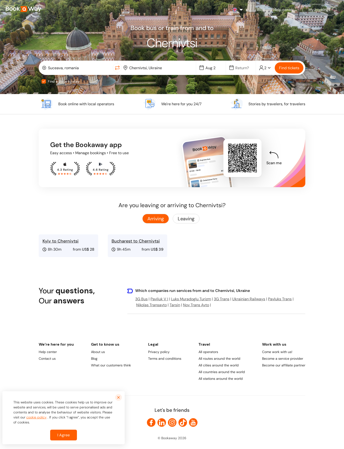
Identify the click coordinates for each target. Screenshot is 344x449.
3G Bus (141, 298)
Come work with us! (277, 352)
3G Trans (221, 298)
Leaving (186, 219)
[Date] (213, 67)
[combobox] (77, 68)
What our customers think (111, 365)
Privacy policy (159, 352)
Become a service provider (282, 358)
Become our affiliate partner (283, 365)
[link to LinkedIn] (161, 422)
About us (98, 352)
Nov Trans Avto (196, 304)
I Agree (63, 435)
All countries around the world (222, 372)
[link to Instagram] (172, 422)
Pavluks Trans (280, 298)
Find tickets (289, 67)
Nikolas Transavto (151, 304)
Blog (94, 358)
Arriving (155, 219)
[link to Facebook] (151, 422)
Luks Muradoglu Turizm (191, 298)
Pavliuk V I (159, 298)
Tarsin (175, 304)
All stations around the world (221, 378)
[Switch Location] (117, 67)
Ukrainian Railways (248, 298)
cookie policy (36, 417)
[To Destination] (160, 67)
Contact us (47, 358)
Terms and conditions (164, 358)
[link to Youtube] (193, 422)
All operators (208, 352)
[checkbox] (44, 81)
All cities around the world (219, 365)
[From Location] (79, 67)
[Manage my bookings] (319, 9)
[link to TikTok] (182, 422)
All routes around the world (219, 358)
